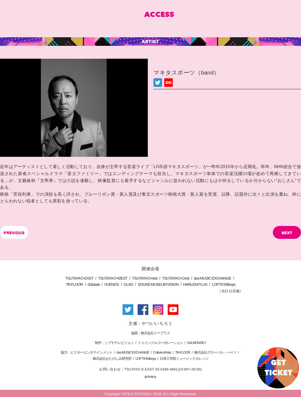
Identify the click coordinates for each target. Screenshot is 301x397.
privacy (150, 376)
